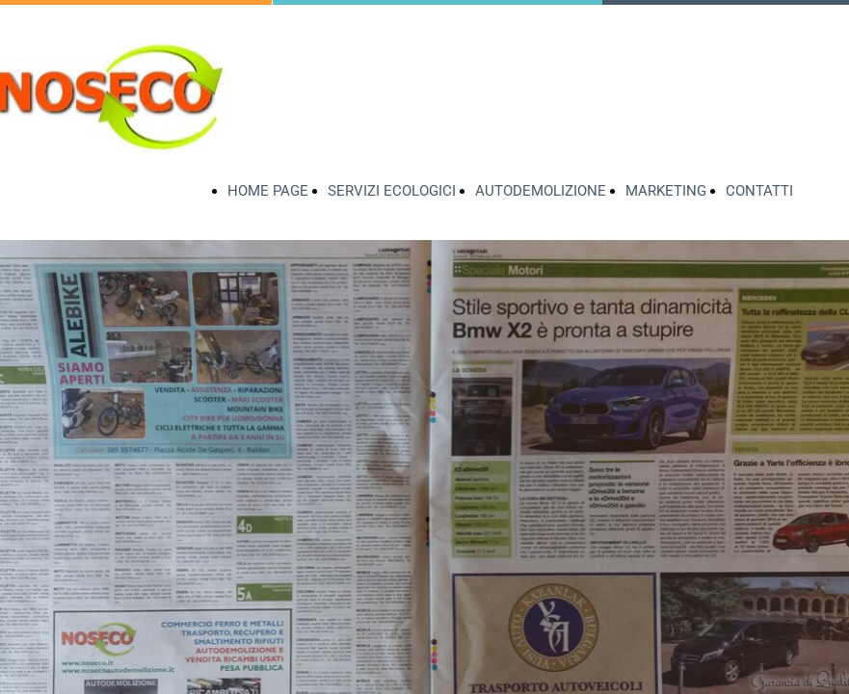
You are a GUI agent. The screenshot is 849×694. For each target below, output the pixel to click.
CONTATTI (759, 191)
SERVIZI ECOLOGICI (392, 191)
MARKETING (665, 191)
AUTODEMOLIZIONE (540, 191)
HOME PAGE (267, 191)
